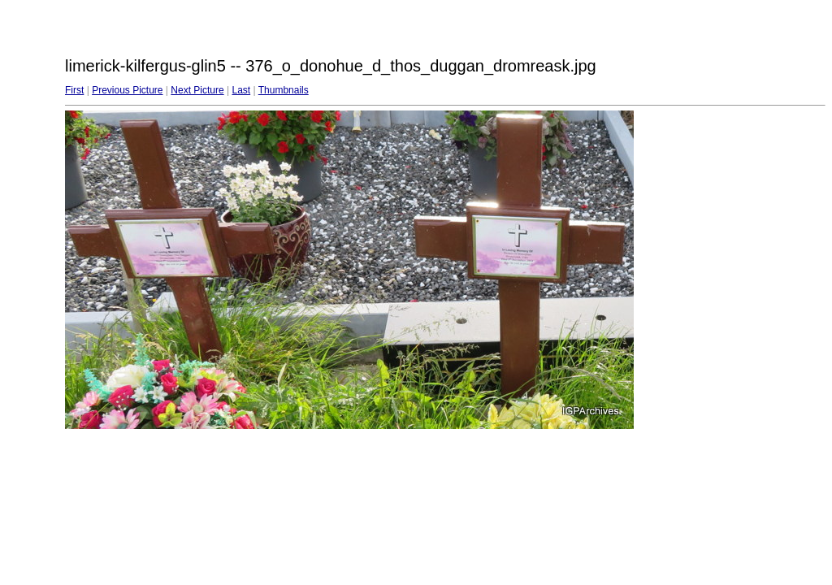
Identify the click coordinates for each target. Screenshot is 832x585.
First (74, 90)
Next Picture (197, 90)
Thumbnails (283, 90)
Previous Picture (127, 90)
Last (241, 90)
